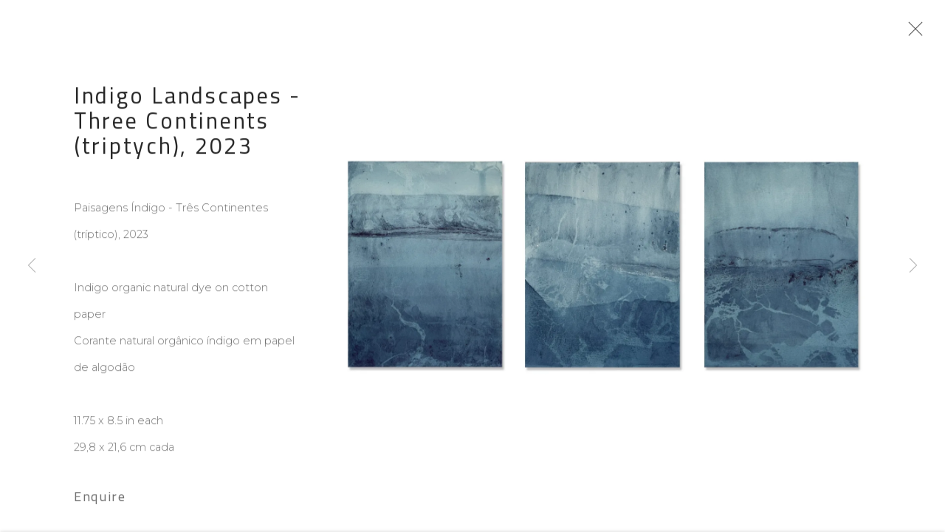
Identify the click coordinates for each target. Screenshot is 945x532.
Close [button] (915, 33)
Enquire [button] (100, 500)
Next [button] (913, 266)
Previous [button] (31, 266)
